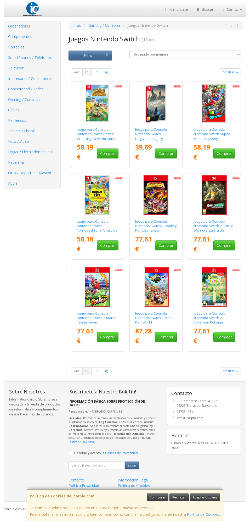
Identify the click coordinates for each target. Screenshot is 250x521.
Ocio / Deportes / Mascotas (31, 172)
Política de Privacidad (81, 442)
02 (96, 72)
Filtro (96, 55)
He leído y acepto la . (106, 453)
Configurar (158, 497)
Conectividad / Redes (26, 88)
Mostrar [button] (230, 72)
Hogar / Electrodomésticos (31, 151)
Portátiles (16, 47)
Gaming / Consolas (24, 99)
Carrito (231, 9)
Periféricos (17, 120)
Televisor (16, 67)
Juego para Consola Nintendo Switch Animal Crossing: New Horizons (96, 134)
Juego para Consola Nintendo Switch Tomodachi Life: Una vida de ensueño (97, 228)
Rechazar (179, 497)
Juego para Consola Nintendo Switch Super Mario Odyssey (212, 134)
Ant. (77, 72)
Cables (13, 109)
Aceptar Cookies (205, 497)
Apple (13, 183)
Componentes (20, 36)
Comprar (107, 153)
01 (87, 72)
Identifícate (176, 9)
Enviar (131, 465)
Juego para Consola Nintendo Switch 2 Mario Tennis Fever (96, 318)
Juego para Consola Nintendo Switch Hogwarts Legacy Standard (151, 136)
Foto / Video (18, 141)
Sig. (106, 72)
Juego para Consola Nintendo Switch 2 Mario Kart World (154, 318)
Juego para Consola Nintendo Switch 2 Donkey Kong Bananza (156, 226)
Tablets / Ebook (21, 130)
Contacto (76, 480)
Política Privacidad (84, 485)
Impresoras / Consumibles (30, 78)
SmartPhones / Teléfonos (30, 57)
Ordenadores (19, 26)
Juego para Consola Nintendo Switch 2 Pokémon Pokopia (209, 318)
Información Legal (133, 480)
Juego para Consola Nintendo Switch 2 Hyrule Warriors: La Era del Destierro (213, 228)
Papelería (16, 162)
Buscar (204, 9)
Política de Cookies (203, 514)
